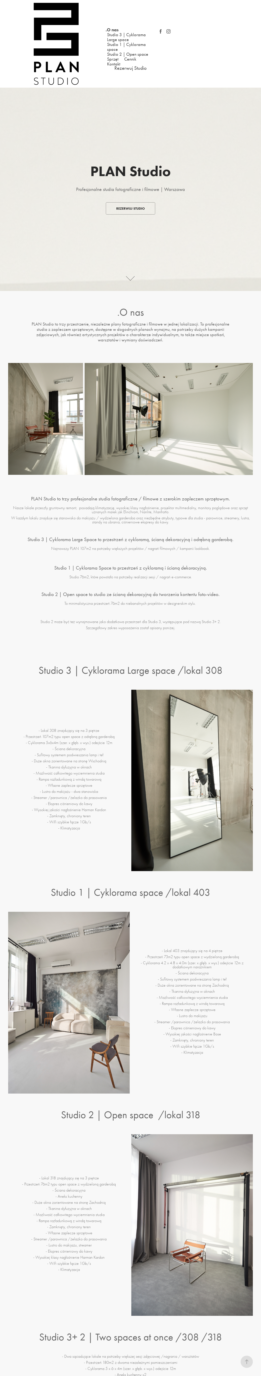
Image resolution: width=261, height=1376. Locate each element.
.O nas (112, 30)
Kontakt (113, 64)
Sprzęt (112, 59)
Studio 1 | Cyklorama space (126, 47)
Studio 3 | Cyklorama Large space (126, 37)
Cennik (130, 59)
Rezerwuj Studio (130, 68)
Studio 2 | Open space (127, 54)
